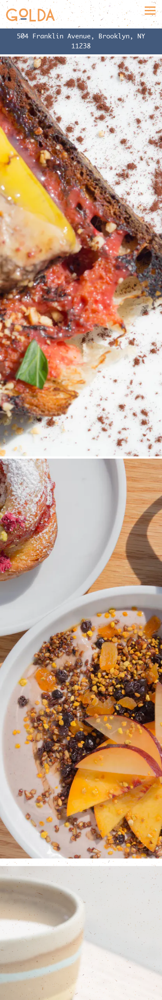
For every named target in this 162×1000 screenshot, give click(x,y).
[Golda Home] (30, 14)
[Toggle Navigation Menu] (150, 10)
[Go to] (81, 41)
